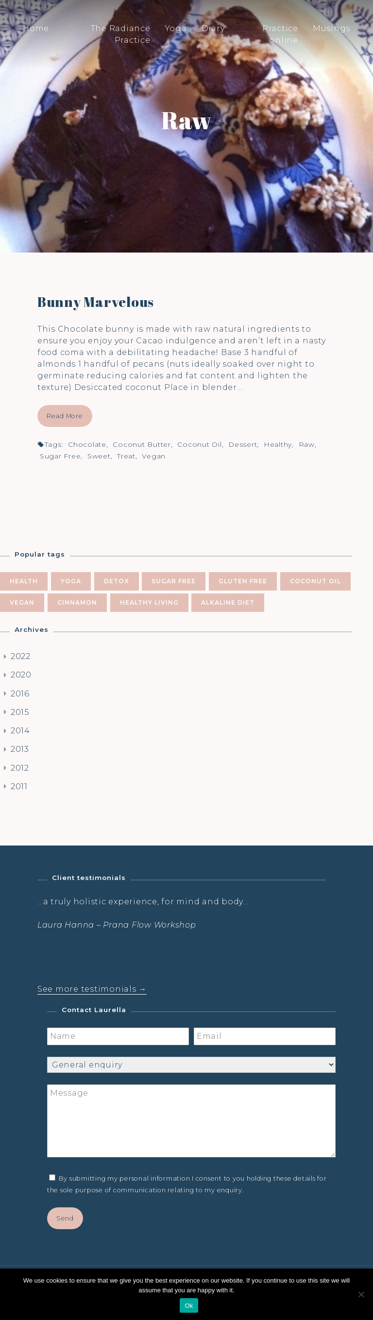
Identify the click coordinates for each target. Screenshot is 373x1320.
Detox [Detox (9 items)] (116, 581)
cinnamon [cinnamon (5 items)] (77, 602)
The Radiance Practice (121, 34)
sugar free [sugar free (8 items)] (174, 581)
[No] (361, 1294)
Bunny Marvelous (95, 301)
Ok (189, 1305)
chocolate (87, 444)
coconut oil (199, 444)
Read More (65, 416)
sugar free (60, 456)
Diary (213, 28)
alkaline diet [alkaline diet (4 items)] (227, 602)
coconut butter (142, 444)
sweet (99, 456)
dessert (242, 444)
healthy (278, 444)
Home (36, 28)
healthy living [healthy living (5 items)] (149, 602)
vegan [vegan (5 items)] (22, 602)
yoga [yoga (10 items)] (71, 581)
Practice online (280, 34)
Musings (331, 28)
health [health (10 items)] (24, 581)
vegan (154, 456)
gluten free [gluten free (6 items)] (243, 581)
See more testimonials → (92, 989)
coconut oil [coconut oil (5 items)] (315, 581)
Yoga (176, 28)
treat (126, 456)
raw (307, 444)
